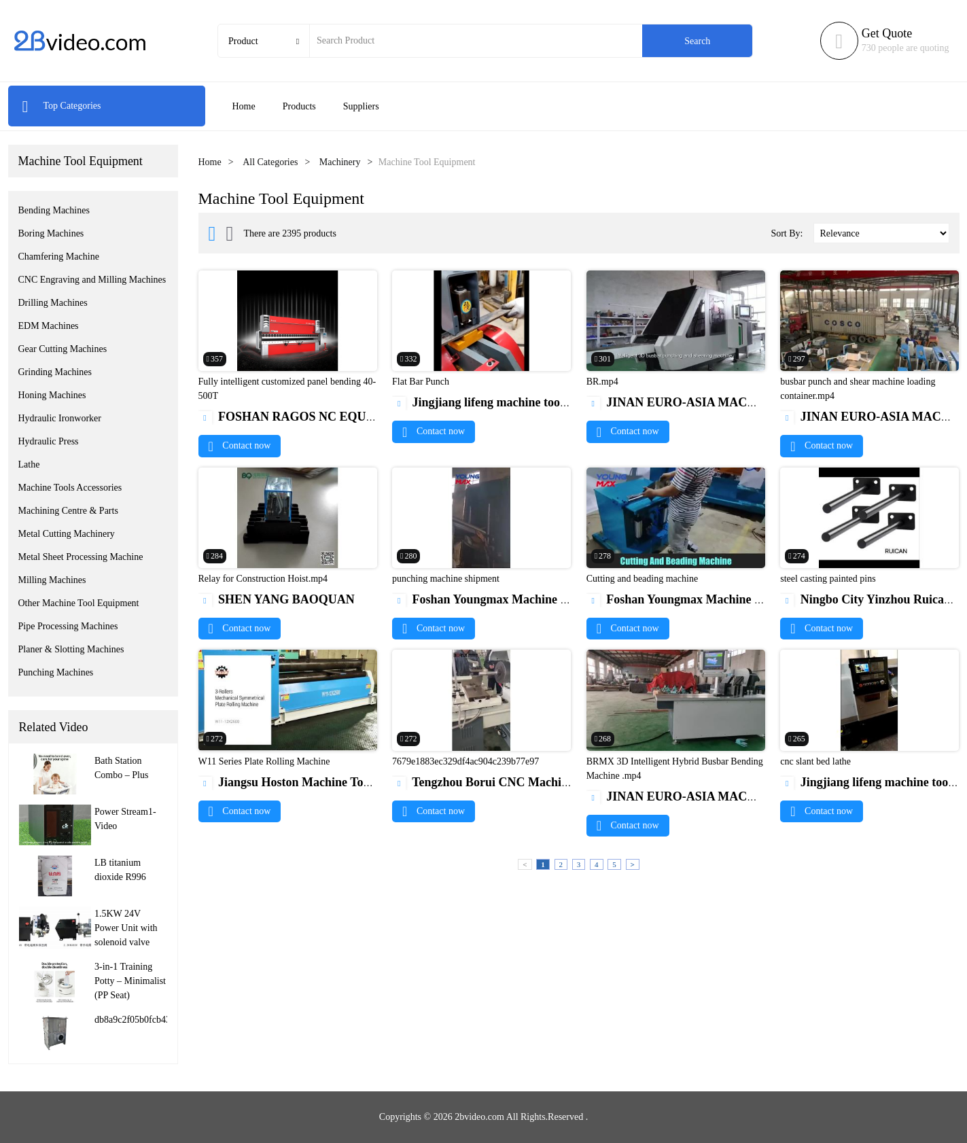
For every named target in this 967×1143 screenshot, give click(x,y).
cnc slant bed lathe (815, 761)
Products (299, 106)
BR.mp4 (602, 381)
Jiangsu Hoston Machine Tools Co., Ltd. (312, 782)
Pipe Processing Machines (68, 626)
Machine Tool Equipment (80, 161)
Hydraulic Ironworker (59, 418)
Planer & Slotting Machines (71, 649)
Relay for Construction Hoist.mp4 (263, 579)
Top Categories (61, 106)
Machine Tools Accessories (70, 487)
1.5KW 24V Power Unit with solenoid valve (126, 928)
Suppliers (361, 106)
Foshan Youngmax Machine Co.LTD (497, 599)
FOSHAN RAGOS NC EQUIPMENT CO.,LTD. (334, 416)
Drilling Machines (53, 303)
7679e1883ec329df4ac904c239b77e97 (465, 761)
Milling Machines (52, 580)
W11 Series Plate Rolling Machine (264, 761)
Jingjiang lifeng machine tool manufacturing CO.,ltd (539, 402)
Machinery (340, 162)
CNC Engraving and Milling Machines (92, 280)
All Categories (270, 162)
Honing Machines (52, 395)
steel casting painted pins (827, 579)
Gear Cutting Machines (62, 349)
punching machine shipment (445, 579)
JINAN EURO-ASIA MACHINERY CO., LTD (718, 402)
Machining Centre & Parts (68, 511)
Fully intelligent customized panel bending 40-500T (287, 388)
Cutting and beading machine (642, 579)
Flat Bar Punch (420, 381)
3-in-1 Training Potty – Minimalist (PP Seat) (130, 981)
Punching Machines (56, 672)
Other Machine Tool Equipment (78, 603)
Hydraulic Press (48, 441)
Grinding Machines (55, 372)
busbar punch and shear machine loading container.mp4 (857, 388)
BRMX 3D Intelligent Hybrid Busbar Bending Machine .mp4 (674, 768)
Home (244, 106)
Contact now (240, 445)
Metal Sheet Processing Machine (80, 557)
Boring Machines (51, 233)
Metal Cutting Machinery (66, 534)
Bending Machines (54, 210)
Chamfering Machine (58, 256)
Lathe (29, 464)
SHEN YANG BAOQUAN (276, 599)
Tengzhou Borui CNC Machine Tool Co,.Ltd (517, 782)
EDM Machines (48, 326)
